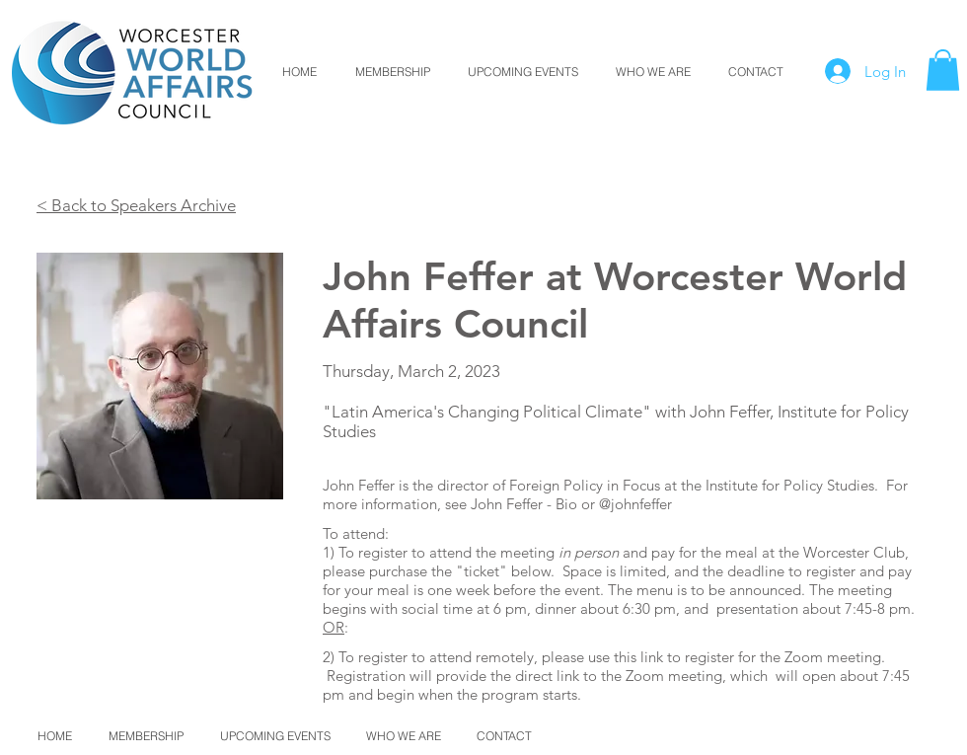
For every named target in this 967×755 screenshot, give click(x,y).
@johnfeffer (635, 503)
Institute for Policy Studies (790, 485)
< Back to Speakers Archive (136, 205)
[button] (943, 70)
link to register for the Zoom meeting (760, 656)
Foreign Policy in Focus (584, 485)
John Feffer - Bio (524, 503)
